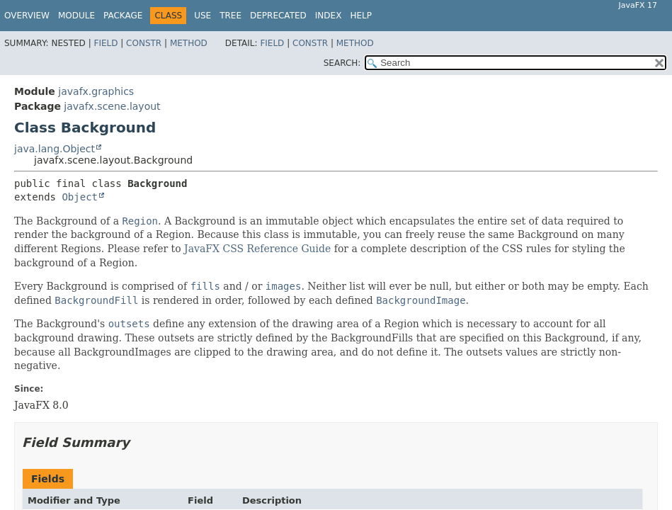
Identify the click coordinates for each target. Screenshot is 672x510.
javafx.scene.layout (112, 106)
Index (328, 16)
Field (105, 43)
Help (361, 16)
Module (76, 16)
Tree (230, 16)
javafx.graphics (96, 91)
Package (122, 16)
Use (202, 16)
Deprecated (278, 16)
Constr (143, 43)
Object (80, 197)
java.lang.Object (54, 148)
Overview (27, 16)
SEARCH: (342, 63)
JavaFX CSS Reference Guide (257, 248)
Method (188, 43)
